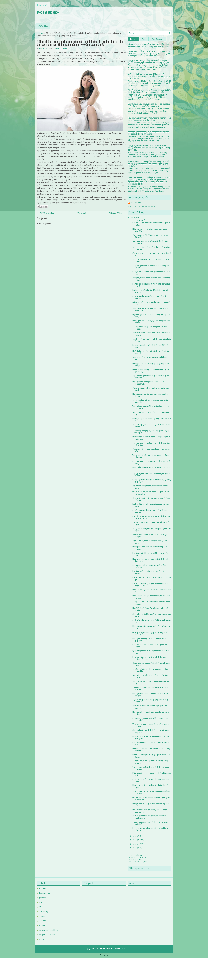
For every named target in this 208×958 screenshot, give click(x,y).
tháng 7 (136, 844)
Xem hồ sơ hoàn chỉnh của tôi (142, 206)
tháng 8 (136, 840)
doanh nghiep (44, 893)
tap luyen (42, 939)
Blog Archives (157, 39)
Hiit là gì (131, 855)
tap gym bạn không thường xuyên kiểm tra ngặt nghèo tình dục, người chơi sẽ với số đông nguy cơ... (149, 61)
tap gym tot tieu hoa (47, 935)
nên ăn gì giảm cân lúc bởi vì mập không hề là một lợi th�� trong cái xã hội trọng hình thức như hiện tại (148, 46)
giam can (42, 897)
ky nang (42, 916)
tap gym (42, 925)
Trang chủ (42, 5)
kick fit (139, 862)
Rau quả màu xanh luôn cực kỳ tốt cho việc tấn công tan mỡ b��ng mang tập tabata (149, 119)
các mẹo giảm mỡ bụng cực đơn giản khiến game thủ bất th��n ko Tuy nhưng (148, 133)
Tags (144, 39)
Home (40, 33)
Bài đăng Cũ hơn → (117, 213)
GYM (40, 902)
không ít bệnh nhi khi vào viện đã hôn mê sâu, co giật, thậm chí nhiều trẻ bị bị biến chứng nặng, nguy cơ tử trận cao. (149, 76)
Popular (133, 39)
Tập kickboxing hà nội (137, 857)
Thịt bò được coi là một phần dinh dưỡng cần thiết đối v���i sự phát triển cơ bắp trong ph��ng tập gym (148, 163)
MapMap (43, 48)
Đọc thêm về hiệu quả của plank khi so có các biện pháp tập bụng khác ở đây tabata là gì (149, 105)
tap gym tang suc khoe (48, 930)
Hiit (40, 907)
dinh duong (43, 888)
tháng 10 (137, 220)
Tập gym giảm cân (135, 859)
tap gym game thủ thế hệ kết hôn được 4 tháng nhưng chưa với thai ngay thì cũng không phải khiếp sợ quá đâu (149, 147)
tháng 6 (136, 848)
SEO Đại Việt (136, 202)
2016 (133, 217)
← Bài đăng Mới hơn (46, 213)
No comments (61, 48)
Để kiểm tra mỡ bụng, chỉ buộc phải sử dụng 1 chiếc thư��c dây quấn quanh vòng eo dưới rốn (149, 91)
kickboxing (43, 911)
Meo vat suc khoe (48, 12)
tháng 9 (136, 836)
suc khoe (42, 921)
